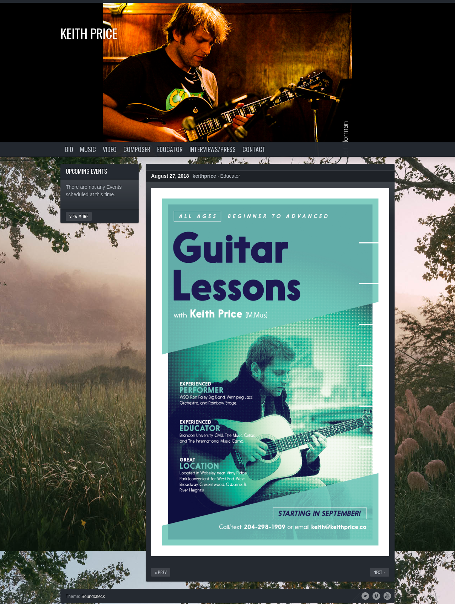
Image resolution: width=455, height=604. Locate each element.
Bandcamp (365, 595)
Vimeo (376, 595)
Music (88, 149)
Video (110, 149)
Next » (380, 572)
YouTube (387, 595)
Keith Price (89, 33)
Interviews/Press (212, 149)
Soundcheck (93, 596)
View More (78, 216)
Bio (69, 149)
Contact (254, 149)
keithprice (204, 176)
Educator (170, 149)
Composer (136, 149)
